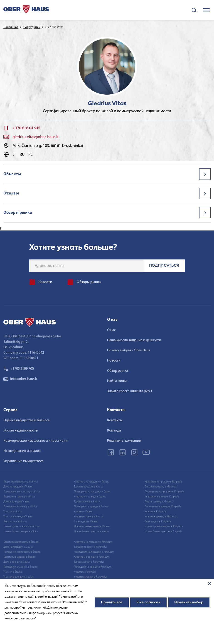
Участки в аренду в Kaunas (88, 516)
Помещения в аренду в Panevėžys (92, 567)
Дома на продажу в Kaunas (88, 486)
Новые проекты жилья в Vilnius (21, 526)
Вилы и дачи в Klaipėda (158, 521)
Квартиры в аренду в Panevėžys (91, 557)
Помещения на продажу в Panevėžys (94, 552)
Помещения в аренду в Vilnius (20, 506)
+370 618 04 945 (26, 128)
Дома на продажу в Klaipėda (160, 486)
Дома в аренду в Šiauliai (16, 562)
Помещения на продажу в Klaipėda (164, 491)
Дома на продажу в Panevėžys (90, 547)
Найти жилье (117, 381)
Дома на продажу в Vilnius (17, 486)
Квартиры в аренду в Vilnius (19, 496)
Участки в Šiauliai (12, 572)
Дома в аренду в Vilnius (16, 501)
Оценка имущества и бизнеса (26, 420)
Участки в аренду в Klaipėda (160, 516)
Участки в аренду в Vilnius (17, 516)
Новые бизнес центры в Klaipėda (163, 531)
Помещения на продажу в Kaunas (92, 491)
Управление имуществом (23, 461)
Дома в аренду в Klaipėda (159, 501)
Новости (114, 360)
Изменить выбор (188, 602)
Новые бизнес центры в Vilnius (20, 531)
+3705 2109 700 (18, 369)
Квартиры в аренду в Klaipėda (162, 496)
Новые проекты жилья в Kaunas (92, 526)
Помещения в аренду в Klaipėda (163, 506)
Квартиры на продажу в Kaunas (91, 481)
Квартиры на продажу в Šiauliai (21, 542)
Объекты (12, 174)
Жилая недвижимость (20, 430)
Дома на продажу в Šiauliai (18, 547)
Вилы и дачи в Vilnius (15, 521)
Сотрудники (31, 27)
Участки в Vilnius (12, 511)
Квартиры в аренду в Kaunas (90, 496)
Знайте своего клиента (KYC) (129, 391)
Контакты (115, 420)
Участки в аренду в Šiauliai (18, 577)
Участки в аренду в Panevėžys (90, 577)
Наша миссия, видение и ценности (134, 340)
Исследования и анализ (22, 451)
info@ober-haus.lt (20, 379)
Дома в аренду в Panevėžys (89, 562)
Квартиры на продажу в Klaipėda (163, 481)
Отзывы (11, 193)
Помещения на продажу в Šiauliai (22, 552)
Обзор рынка (117, 371)
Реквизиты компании (124, 441)
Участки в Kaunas (83, 511)
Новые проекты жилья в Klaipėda (164, 526)
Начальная (10, 27)
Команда (114, 430)
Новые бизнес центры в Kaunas (91, 531)
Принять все (112, 602)
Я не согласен (148, 602)
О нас (111, 330)
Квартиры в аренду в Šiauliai (19, 557)
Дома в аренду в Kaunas (87, 501)
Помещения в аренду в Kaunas (91, 506)
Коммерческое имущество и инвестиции (35, 441)
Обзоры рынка (17, 213)
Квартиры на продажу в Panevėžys (93, 542)
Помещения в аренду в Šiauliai (20, 567)
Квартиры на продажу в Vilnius (20, 481)
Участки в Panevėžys (85, 572)
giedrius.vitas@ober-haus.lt (35, 137)
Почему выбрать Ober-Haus (128, 350)
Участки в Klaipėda (155, 511)
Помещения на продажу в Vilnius (21, 491)
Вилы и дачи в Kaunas (86, 521)
